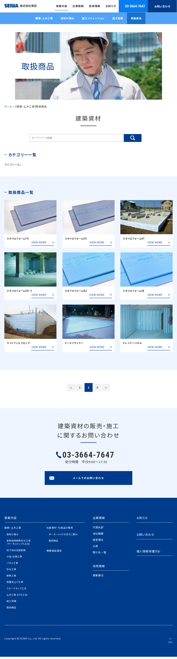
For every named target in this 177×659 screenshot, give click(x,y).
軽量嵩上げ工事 (15, 584)
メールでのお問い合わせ (88, 480)
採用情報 (99, 568)
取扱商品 (136, 19)
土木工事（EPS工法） (17, 597)
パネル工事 (12, 565)
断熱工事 (11, 577)
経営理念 (98, 542)
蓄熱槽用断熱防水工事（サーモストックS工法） (18, 544)
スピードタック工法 (16, 590)
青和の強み (67, 19)
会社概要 (98, 536)
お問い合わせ (163, 6)
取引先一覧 (99, 555)
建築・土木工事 (43, 19)
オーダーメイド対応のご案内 (63, 536)
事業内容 (10, 520)
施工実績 (118, 19)
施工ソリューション (93, 19)
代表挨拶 (98, 529)
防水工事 (11, 571)
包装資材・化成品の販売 (59, 530)
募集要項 (98, 578)
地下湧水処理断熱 (16, 552)
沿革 (95, 548)
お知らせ (142, 520)
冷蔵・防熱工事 (14, 558)
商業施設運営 (54, 553)
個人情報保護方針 (149, 553)
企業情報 (99, 520)
